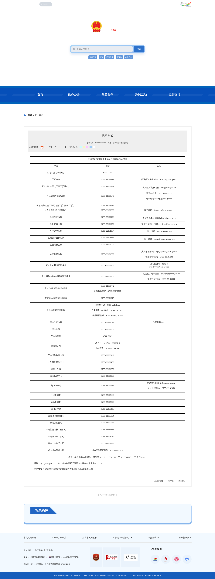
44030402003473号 (72, 557)
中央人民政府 (30, 537)
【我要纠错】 (158, 481)
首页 (40, 94)
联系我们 (50, 550)
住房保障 (93, 57)
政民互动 (141, 94)
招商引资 (109, 57)
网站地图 (27, 550)
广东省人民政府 (59, 537)
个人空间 (88, 4)
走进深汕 (174, 94)
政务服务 (107, 94)
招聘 (101, 57)
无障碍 (58, 4)
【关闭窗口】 (182, 481)
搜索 (139, 49)
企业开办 (128, 57)
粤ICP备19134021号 (39, 557)
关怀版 (66, 4)
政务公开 (74, 94)
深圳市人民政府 (89, 537)
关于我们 (39, 550)
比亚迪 (119, 57)
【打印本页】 (170, 481)
